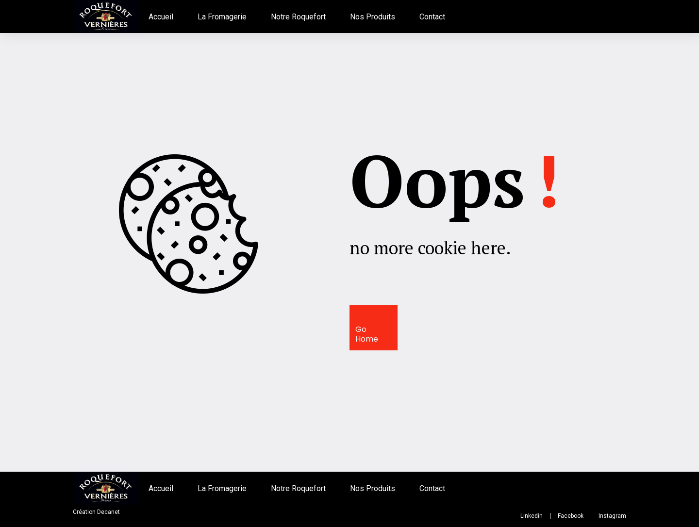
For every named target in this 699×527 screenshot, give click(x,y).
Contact (432, 16)
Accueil (161, 16)
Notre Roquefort (298, 16)
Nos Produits (372, 16)
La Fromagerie (222, 16)
